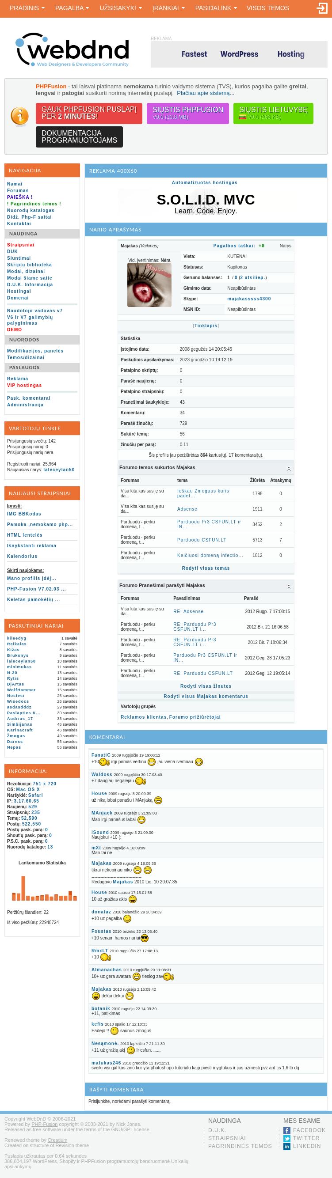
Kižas (13, 650)
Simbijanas (20, 724)
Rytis (13, 678)
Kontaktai (19, 223)
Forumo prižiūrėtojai (195, 717)
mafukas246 (106, 1063)
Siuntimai (19, 258)
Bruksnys (18, 655)
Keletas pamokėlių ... (33, 599)
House (99, 793)
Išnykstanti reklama (32, 545)
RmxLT (100, 950)
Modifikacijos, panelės (35, 350)
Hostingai (19, 291)
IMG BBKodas (24, 513)
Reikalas (17, 644)
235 (35, 812)
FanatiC (101, 755)
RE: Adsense (188, 611)
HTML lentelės (25, 535)
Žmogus (16, 736)
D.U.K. (217, 1130)
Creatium (58, 1140)
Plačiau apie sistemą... (205, 93)
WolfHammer (21, 690)
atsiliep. (253, 277)
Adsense (187, 509)
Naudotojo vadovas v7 (35, 310)
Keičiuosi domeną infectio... (210, 555)
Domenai (18, 297)
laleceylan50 (59, 469)
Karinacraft (20, 730)
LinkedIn (307, 1146)
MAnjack (102, 813)
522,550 (31, 824)
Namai (15, 184)
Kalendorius (22, 556)
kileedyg (17, 638)
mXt (96, 847)
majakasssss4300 (249, 298)
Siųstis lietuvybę (273, 113)
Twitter (306, 1138)
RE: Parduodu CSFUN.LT (203, 673)
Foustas (101, 931)
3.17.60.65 (26, 801)
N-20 (12, 672)
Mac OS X (28, 789)
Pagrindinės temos (240, 1146)
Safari (35, 795)
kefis (98, 1024)
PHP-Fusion (44, 1124)
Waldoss (102, 774)
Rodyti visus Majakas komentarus (206, 696)
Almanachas (107, 969)
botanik (101, 1008)
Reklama (17, 378)
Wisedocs (18, 701)
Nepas (14, 747)
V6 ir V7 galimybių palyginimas (30, 320)
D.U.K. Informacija (30, 284)
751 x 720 (45, 783)
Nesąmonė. (105, 1043)
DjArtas (15, 684)
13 (50, 847)
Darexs (15, 741)
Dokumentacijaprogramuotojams (79, 136)
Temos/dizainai (26, 357)
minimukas (19, 667)
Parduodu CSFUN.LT (201, 540)
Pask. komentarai (28, 398)
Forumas (18, 190)
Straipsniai (227, 1138)
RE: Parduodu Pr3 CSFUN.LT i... (194, 627)
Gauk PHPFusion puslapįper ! (89, 113)
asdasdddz (19, 707)
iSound (100, 832)
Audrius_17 (20, 718)
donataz (101, 911)
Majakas (102, 863)
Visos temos (268, 7)
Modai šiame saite (30, 278)
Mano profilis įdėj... (32, 578)
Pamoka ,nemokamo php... (40, 524)
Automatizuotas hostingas (205, 182)
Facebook (309, 1130)
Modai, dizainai (26, 271)
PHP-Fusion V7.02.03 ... (36, 589)
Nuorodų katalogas (31, 210)
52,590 (29, 818)
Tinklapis (206, 325)
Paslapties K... (24, 713)
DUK (12, 251)
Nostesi (16, 695)
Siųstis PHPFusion (188, 113)
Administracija (25, 404)
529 (32, 806)
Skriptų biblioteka (29, 264)
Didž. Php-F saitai (29, 217)
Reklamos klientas (144, 717)
